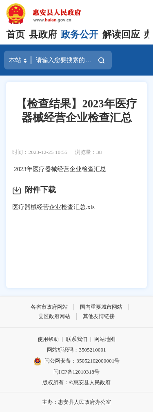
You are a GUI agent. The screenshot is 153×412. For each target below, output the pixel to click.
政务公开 (79, 34)
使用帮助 (48, 339)
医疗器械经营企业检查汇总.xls (53, 206)
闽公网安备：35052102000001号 (76, 361)
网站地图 (104, 339)
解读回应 (121, 34)
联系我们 (76, 339)
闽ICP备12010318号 (76, 372)
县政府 (43, 34)
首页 (15, 34)
